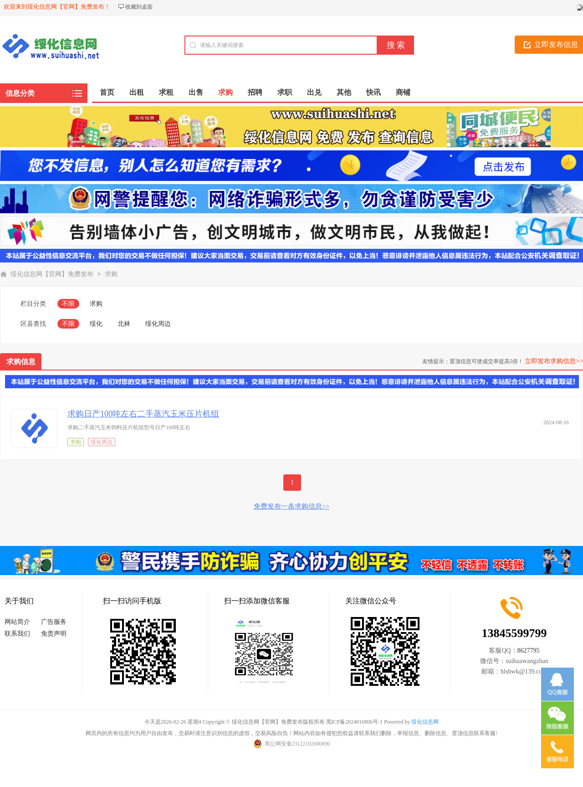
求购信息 (21, 361)
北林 (124, 323)
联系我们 (17, 633)
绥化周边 (158, 323)
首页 (107, 92)
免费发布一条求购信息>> (292, 506)
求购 (111, 274)
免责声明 (53, 633)
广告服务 (53, 621)
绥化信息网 (425, 722)
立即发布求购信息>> (554, 361)
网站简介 (17, 621)
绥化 (96, 323)
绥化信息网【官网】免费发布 (51, 274)
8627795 (528, 650)
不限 (68, 303)
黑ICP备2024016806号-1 (354, 722)
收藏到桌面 (139, 7)
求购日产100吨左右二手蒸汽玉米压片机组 (143, 413)
